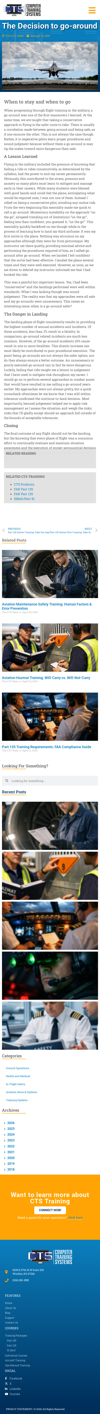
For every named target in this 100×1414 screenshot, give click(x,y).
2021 (11, 1152)
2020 (11, 1158)
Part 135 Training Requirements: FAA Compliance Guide (46, 747)
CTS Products (24, 199)
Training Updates (16, 1100)
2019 (11, 1164)
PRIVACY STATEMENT (19, 1409)
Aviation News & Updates (21, 1092)
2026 (11, 1123)
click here (75, 1217)
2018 (11, 1169)
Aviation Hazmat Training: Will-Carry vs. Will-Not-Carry (46, 678)
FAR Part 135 (23, 204)
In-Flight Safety (15, 1084)
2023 (11, 1140)
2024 (11, 1134)
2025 (11, 1129)
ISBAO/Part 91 (24, 214)
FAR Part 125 (23, 209)
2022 (11, 1146)
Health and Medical (18, 1076)
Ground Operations (17, 1068)
